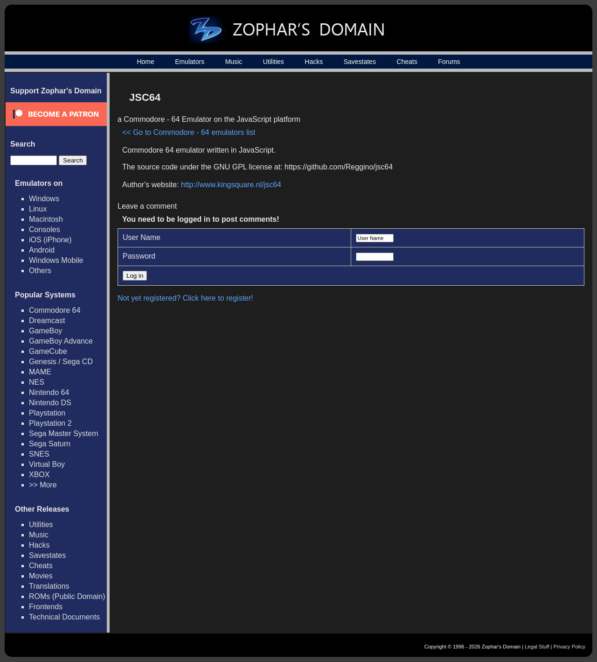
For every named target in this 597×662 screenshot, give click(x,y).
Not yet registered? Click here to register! (185, 298)
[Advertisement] (500, 152)
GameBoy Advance (61, 341)
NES (36, 382)
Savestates (360, 61)
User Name (141, 237)
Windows (44, 199)
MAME (40, 372)
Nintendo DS (50, 403)
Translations (49, 586)
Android (42, 250)
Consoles (44, 229)
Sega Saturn (49, 444)
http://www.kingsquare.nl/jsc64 (231, 185)
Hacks (314, 61)
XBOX (39, 475)
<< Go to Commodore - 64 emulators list (188, 132)
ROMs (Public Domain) (67, 596)
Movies (41, 576)
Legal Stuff (537, 646)
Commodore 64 (54, 310)
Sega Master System (63, 433)
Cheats (406, 61)
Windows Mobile (56, 260)
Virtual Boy (47, 464)
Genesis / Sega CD (61, 362)
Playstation (47, 413)
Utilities (273, 61)
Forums (449, 61)
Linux (38, 209)
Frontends (45, 607)
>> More (43, 485)
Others (40, 271)
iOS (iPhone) (50, 240)
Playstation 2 (50, 423)
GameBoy (45, 331)
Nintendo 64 (49, 392)
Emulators (189, 61)
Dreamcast (47, 320)
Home (145, 61)
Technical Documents (64, 617)
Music (234, 61)
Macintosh (46, 219)
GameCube (48, 351)
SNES (39, 454)
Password (139, 256)
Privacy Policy (569, 646)
